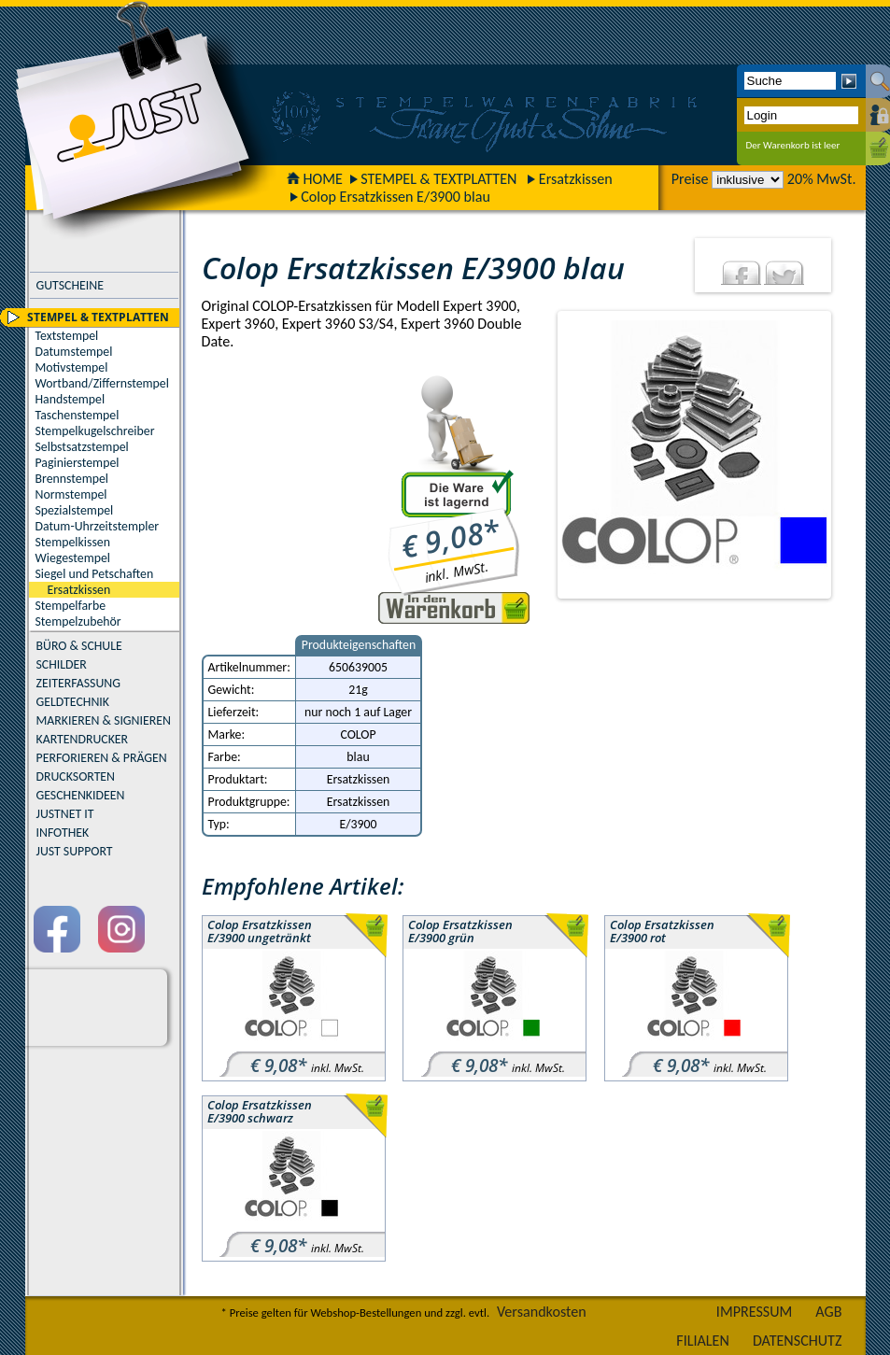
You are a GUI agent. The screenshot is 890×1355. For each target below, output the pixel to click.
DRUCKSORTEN (76, 776)
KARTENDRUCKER (82, 739)
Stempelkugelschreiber (95, 431)
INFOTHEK (63, 832)
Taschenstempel (77, 415)
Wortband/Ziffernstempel (102, 383)
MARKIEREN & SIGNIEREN (103, 720)
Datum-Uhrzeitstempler (97, 526)
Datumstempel (74, 352)
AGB (828, 1311)
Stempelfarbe (70, 606)
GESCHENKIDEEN (80, 795)
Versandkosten (541, 1311)
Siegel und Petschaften (94, 574)
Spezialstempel (74, 510)
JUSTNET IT (65, 814)
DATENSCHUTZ (797, 1340)
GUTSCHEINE (70, 285)
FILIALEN (702, 1340)
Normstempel (71, 494)
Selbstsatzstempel (82, 447)
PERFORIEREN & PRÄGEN (101, 758)
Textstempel (67, 336)
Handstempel (70, 399)
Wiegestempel (73, 558)
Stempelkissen (72, 542)
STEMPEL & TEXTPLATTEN (438, 179)
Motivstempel (71, 367)
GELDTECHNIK (72, 702)
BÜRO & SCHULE (79, 646)
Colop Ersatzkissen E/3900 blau (395, 196)
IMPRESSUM (754, 1311)
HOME (315, 179)
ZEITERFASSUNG (78, 683)
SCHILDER (61, 664)
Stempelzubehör (78, 621)
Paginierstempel (77, 463)
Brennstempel (71, 479)
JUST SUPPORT (74, 851)
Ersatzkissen (576, 179)
